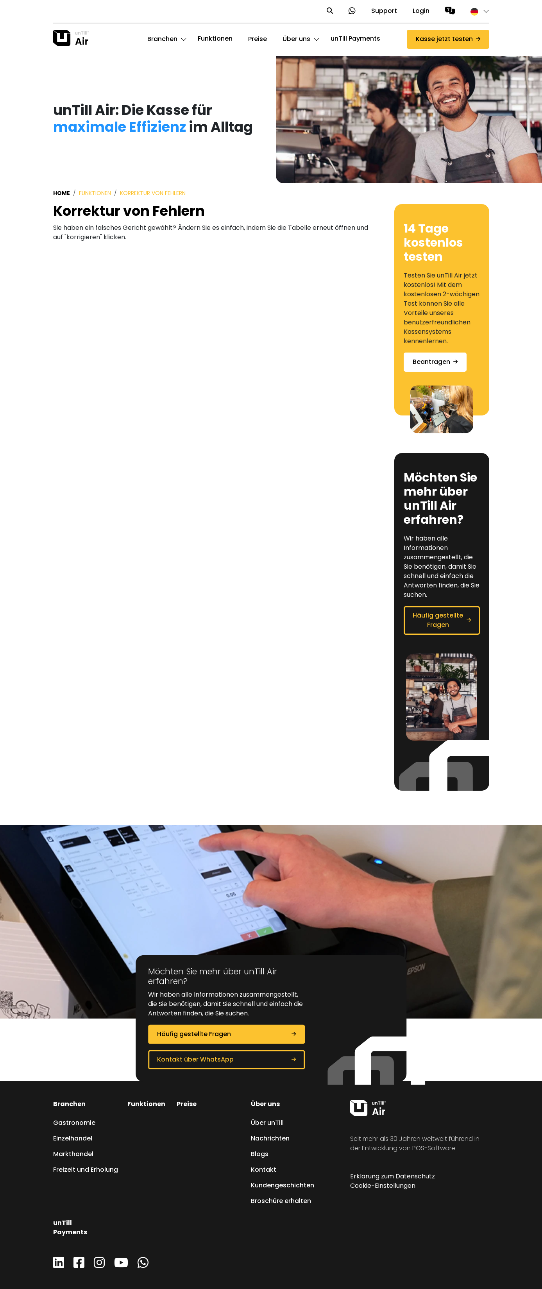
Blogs (259, 1154)
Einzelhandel (72, 1139)
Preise (187, 1104)
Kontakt (263, 1170)
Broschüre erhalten (281, 1201)
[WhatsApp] (143, 1265)
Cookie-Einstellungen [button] (382, 1186)
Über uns (265, 1104)
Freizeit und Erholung (85, 1170)
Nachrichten (270, 1139)
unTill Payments (355, 39)
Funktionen (215, 39)
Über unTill (267, 1123)
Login (421, 11)
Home (61, 193)
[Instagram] (99, 1265)
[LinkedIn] (58, 1265)
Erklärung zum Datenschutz (392, 1177)
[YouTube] (121, 1265)
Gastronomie (74, 1123)
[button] (476, 11)
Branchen (69, 1104)
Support (384, 11)
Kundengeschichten (282, 1186)
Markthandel (73, 1154)
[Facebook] (78, 1265)
